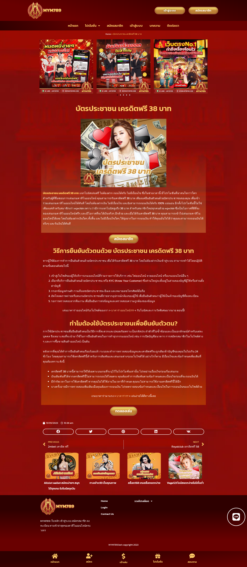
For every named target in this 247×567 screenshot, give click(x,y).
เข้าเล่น (123, 562)
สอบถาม (192, 561)
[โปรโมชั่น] (158, 555)
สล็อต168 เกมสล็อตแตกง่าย (144, 484)
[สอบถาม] (192, 555)
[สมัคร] (89, 555)
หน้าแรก (73, 25)
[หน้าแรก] (54, 555)
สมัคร (89, 561)
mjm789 (79, 208)
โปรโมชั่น (92, 25)
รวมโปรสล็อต (143, 501)
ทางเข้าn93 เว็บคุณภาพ (103, 484)
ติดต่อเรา (173, 25)
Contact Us (107, 514)
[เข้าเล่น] (123, 555)
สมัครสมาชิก (115, 25)
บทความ (155, 25)
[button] (43, 66)
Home (108, 34)
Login (104, 507)
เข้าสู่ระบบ (136, 25)
